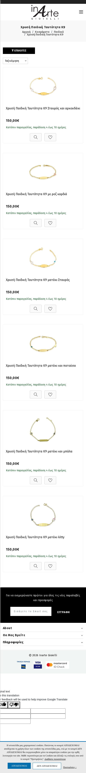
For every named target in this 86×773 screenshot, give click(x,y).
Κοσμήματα (42, 32)
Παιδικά (59, 32)
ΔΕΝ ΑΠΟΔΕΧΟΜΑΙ (47, 766)
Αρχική (26, 32)
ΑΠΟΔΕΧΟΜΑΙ (19, 765)
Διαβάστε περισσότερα (55, 759)
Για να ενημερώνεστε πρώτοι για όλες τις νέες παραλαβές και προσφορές (43, 598)
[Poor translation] (14, 705)
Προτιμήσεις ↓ (69, 767)
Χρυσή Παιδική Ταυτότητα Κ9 (45, 34)
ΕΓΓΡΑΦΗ (63, 612)
